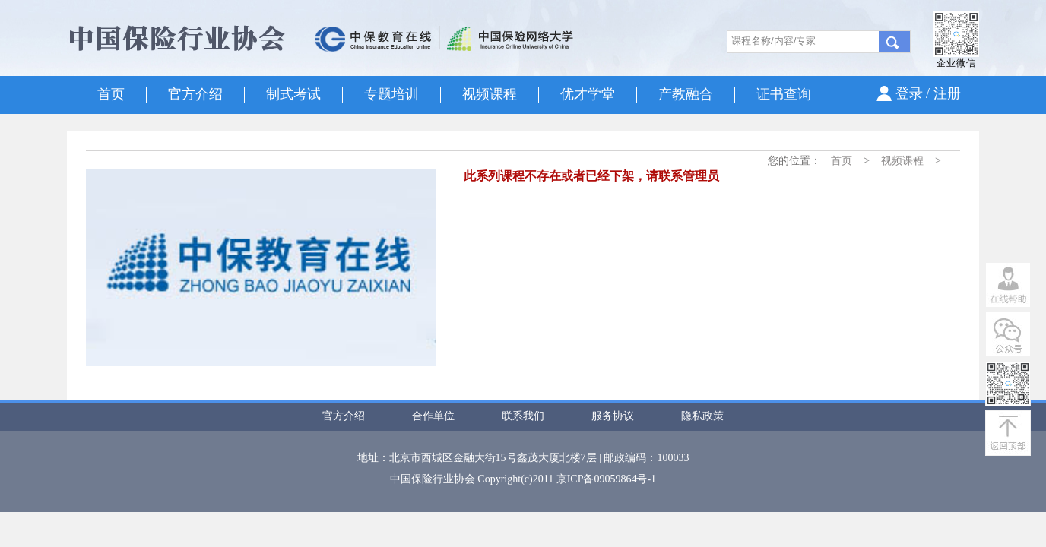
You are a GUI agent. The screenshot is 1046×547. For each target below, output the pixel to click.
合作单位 (433, 416)
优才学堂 (587, 94)
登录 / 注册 (928, 93)
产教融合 (685, 94)
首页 (111, 94)
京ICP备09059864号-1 (606, 479)
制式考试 (293, 94)
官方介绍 (195, 94)
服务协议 (612, 416)
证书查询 (783, 94)
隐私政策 (702, 416)
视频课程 (489, 94)
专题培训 (391, 94)
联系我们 (523, 416)
